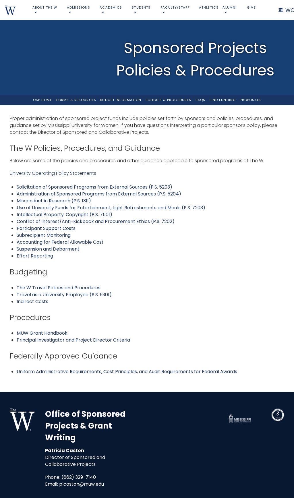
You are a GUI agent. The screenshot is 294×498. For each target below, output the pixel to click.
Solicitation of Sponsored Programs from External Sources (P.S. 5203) (94, 187)
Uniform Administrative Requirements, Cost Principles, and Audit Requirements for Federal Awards (127, 371)
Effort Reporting (35, 256)
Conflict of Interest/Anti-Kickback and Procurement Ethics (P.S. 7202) (96, 221)
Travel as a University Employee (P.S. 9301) (64, 294)
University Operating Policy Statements (53, 173)
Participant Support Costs (46, 228)
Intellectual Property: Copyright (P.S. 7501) (64, 214)
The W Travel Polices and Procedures (58, 287)
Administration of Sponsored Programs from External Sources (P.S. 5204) (99, 194)
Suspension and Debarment (48, 249)
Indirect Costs (32, 301)
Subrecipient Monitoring (44, 235)
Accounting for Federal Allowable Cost (60, 242)
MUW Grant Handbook (42, 333)
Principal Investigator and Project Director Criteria (73, 340)
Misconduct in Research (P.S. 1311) (54, 200)
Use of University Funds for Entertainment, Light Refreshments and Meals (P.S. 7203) (111, 207)
